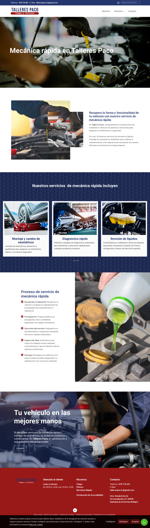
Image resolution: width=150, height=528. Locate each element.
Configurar (110, 521)
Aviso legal (38, 515)
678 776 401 (124, 484)
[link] (25, 11)
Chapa (79, 484)
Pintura (80, 487)
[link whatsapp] (118, 2)
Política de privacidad (84, 515)
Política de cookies (51, 515)
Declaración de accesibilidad (104, 515)
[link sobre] (25, 481)
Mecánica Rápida (84, 490)
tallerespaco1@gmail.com (122, 490)
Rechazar (123, 521)
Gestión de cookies (67, 515)
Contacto (20, 448)
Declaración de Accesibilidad (90, 495)
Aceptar (135, 521)
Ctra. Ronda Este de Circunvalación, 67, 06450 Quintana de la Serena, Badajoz (124, 499)
